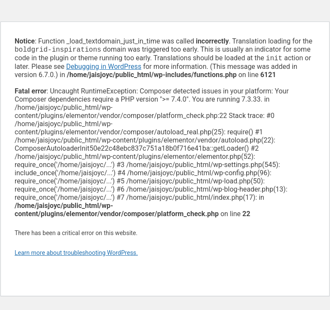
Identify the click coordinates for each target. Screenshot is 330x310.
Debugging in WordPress (103, 68)
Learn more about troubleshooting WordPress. (76, 254)
